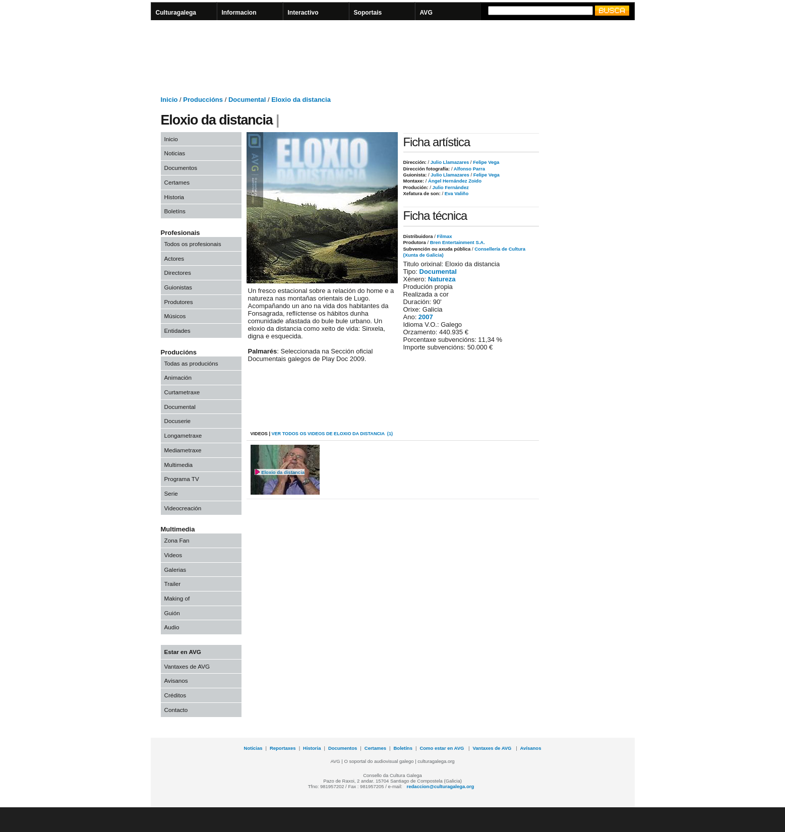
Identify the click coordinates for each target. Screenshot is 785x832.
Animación (178, 377)
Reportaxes (283, 748)
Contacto (176, 709)
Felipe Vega (486, 162)
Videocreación (183, 508)
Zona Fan (177, 540)
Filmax (444, 236)
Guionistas (178, 287)
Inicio (169, 99)
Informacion (239, 12)
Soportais (368, 12)
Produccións (203, 99)
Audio (171, 627)
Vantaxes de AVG (187, 666)
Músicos (175, 316)
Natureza (442, 279)
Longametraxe (183, 435)
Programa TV (181, 479)
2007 (425, 317)
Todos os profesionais (192, 244)
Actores (174, 258)
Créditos (175, 695)
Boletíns (175, 211)
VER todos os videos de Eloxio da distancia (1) (332, 433)
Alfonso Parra (469, 168)
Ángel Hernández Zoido (454, 181)
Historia (174, 197)
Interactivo (303, 12)
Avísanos (530, 748)
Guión (172, 613)
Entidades (177, 330)
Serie (171, 493)
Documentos (181, 167)
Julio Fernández (450, 187)
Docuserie (177, 421)
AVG (426, 12)
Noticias (175, 153)
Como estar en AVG (442, 748)
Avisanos (176, 680)
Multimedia (178, 464)
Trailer (172, 583)
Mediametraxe (183, 450)
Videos (173, 555)
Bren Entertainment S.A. (457, 242)
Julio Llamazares (449, 162)
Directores (177, 272)
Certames (177, 182)
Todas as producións (191, 363)
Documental (247, 99)
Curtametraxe (182, 392)
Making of (177, 598)
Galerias (175, 569)
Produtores (178, 302)
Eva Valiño (455, 193)
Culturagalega (176, 12)
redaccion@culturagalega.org (440, 786)
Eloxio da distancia (301, 99)
